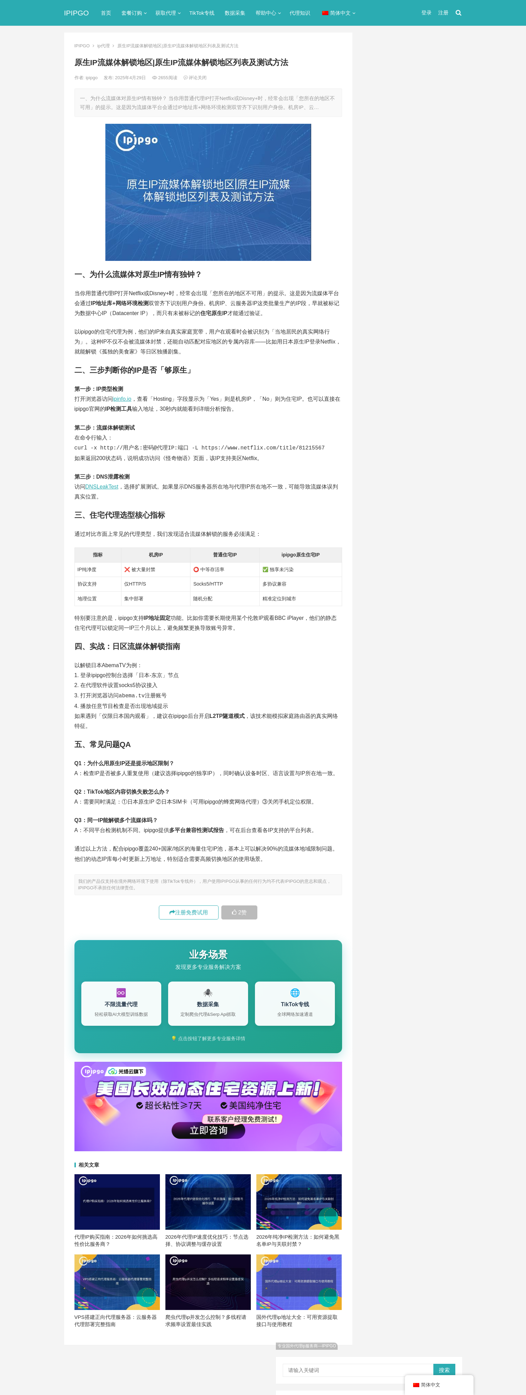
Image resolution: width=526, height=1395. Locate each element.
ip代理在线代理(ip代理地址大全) (411, 146)
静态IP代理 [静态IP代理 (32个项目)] (382, 673)
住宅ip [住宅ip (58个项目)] (442, 606)
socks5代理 (379, 260)
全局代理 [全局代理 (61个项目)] (379, 628)
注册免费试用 (189, 911)
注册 (443, 12)
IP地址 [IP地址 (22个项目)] (405, 583)
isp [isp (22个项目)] (424, 583)
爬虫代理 (376, 358)
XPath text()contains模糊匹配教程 (409, 487)
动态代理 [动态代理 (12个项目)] (441, 628)
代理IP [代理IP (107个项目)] (436, 594)
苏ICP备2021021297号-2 (145, 1361)
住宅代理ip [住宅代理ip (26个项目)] (413, 617)
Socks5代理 (384, 1375)
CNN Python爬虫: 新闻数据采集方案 (412, 533)
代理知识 (300, 13)
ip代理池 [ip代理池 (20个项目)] (379, 583)
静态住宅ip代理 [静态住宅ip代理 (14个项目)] (386, 685)
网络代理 (376, 371)
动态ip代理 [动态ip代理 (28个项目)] (410, 628)
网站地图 (182, 1361)
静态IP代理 (378, 383)
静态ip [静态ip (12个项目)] (434, 662)
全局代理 (376, 297)
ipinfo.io (122, 399)
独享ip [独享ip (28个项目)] (434, 651)
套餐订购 (131, 13)
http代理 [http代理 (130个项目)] (412, 572)
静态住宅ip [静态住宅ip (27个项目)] (414, 673)
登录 (426, 12)
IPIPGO (76, 13)
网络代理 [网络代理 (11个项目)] (379, 662)
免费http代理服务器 (397, 174)
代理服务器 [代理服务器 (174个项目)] (414, 606)
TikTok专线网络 (383, 272)
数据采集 (235, 13)
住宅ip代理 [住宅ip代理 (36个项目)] (381, 617)
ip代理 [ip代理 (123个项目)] (437, 572)
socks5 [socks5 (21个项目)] (377, 594)
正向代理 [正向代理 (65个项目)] (379, 651)
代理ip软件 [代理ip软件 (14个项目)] (381, 606)
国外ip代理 (378, 334)
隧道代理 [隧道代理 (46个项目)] (408, 662)
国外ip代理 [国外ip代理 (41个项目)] (410, 639)
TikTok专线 (201, 13)
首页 (106, 13)
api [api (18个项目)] (373, 572)
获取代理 (165, 13)
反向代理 (376, 321)
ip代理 (103, 45)
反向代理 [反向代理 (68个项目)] (379, 639)
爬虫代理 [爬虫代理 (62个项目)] (408, 651)
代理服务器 (379, 284)
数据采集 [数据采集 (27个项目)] (441, 639)
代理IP (405, 1375)
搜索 (444, 57)
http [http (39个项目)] (390, 572)
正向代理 (376, 346)
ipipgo (92, 77)
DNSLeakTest (101, 486)
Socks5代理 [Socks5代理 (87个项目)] (407, 594)
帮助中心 (266, 13)
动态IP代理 (378, 309)
